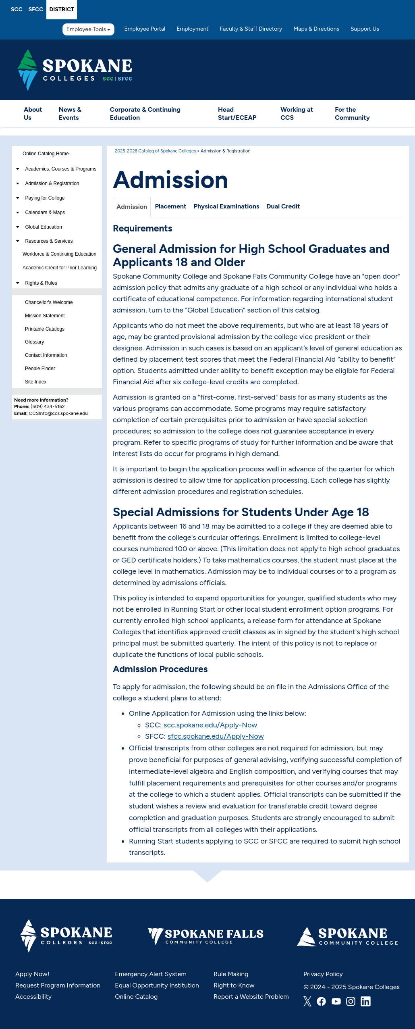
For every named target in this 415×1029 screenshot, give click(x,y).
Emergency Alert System (151, 974)
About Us (33, 113)
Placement (170, 206)
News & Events (70, 113)
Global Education (43, 227)
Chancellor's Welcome (49, 302)
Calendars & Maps (45, 212)
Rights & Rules (41, 283)
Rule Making (231, 974)
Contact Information (46, 355)
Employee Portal (144, 28)
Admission (131, 206)
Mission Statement (45, 316)
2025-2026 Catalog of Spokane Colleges (155, 151)
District (61, 9)
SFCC (36, 9)
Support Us (365, 28)
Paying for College (44, 198)
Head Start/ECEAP (237, 113)
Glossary (34, 342)
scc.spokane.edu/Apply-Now (210, 725)
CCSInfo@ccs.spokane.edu (58, 413)
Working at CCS (296, 113)
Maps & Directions (316, 28)
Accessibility (33, 996)
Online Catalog (136, 996)
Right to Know (234, 985)
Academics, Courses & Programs (60, 169)
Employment (192, 28)
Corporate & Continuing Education (145, 113)
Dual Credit (283, 206)
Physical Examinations (226, 206)
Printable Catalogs (44, 329)
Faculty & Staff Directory (251, 28)
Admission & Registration (52, 183)
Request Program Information (57, 985)
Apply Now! (32, 974)
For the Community (352, 113)
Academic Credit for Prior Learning (60, 268)
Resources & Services (49, 241)
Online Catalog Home (46, 153)
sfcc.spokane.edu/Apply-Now (216, 736)
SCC (17, 9)
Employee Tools (88, 29)
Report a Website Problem (251, 996)
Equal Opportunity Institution (157, 985)
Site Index (35, 382)
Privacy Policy (323, 974)
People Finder (40, 368)
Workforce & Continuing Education (59, 254)
